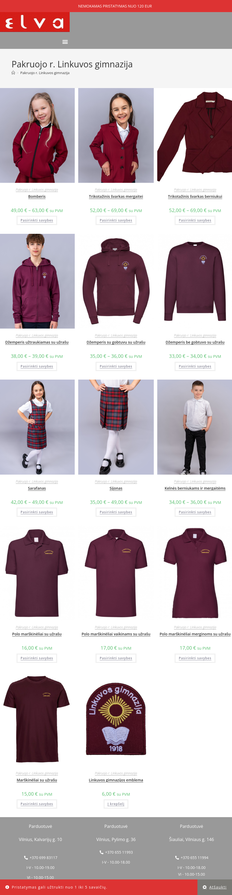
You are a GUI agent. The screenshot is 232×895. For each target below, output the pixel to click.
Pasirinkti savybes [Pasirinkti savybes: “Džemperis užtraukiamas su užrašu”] (37, 366)
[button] (65, 41)
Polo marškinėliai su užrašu (37, 633)
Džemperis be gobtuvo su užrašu (195, 342)
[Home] (13, 72)
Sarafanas (37, 488)
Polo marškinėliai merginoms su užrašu (195, 633)
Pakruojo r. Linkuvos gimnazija (45, 72)
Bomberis (37, 196)
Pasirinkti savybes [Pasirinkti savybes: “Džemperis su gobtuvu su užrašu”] (116, 366)
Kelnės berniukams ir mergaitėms (195, 488)
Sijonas (116, 488)
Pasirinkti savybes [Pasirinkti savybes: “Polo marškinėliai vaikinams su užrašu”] (116, 658)
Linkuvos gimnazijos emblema (116, 780)
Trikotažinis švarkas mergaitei (116, 196)
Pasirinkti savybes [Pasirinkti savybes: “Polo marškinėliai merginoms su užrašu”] (195, 658)
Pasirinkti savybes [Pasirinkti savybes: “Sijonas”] (116, 512)
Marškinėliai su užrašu (37, 780)
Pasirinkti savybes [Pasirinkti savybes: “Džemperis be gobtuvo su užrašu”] (195, 366)
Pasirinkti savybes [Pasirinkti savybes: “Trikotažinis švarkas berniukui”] (195, 220)
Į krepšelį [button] (116, 804)
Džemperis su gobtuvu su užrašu (116, 342)
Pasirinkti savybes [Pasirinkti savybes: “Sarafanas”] (37, 512)
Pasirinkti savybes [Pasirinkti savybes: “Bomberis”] (37, 220)
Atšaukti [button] (218, 887)
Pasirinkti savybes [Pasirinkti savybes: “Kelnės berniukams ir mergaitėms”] (195, 512)
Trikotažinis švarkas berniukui (195, 196)
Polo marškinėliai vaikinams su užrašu (115, 633)
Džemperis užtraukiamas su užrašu (37, 342)
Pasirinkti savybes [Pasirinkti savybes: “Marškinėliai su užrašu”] (37, 804)
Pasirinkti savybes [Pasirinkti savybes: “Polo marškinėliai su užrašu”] (37, 658)
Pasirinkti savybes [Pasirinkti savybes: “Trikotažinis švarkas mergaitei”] (116, 220)
